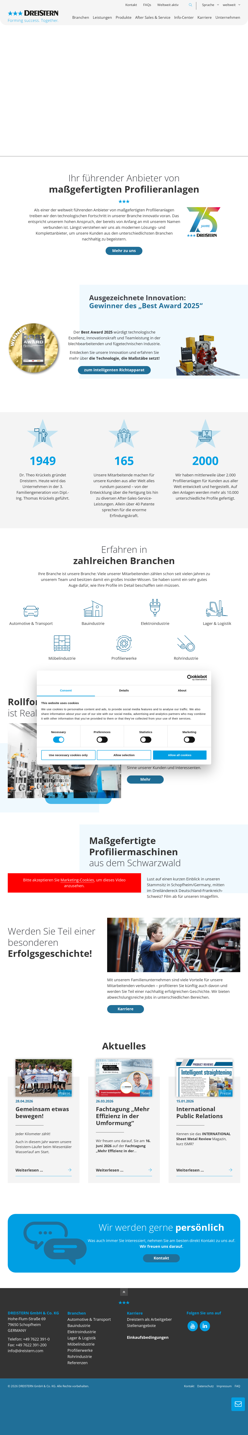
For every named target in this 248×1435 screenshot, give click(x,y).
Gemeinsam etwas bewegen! (42, 1112)
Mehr (145, 779)
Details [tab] (124, 690)
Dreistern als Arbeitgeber (149, 1319)
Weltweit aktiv (167, 5)
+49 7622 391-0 (36, 1339)
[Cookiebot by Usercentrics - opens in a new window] (190, 678)
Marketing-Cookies (77, 880)
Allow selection (123, 755)
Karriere (125, 1008)
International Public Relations (199, 1112)
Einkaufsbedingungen (148, 1337)
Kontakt (131, 5)
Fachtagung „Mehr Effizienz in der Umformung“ (123, 1116)
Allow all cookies (179, 755)
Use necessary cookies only (68, 755)
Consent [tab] (66, 690)
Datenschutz (205, 1386)
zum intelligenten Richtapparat (114, 369)
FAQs (147, 5)
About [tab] (182, 690)
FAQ (237, 1386)
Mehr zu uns (124, 250)
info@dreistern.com (25, 1350)
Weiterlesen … (29, 1170)
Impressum (224, 1386)
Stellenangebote (141, 1325)
